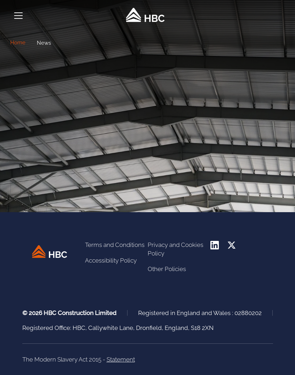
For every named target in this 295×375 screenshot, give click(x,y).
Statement (121, 359)
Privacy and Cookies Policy (175, 249)
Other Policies (167, 268)
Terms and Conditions (114, 244)
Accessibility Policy (111, 260)
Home (17, 42)
